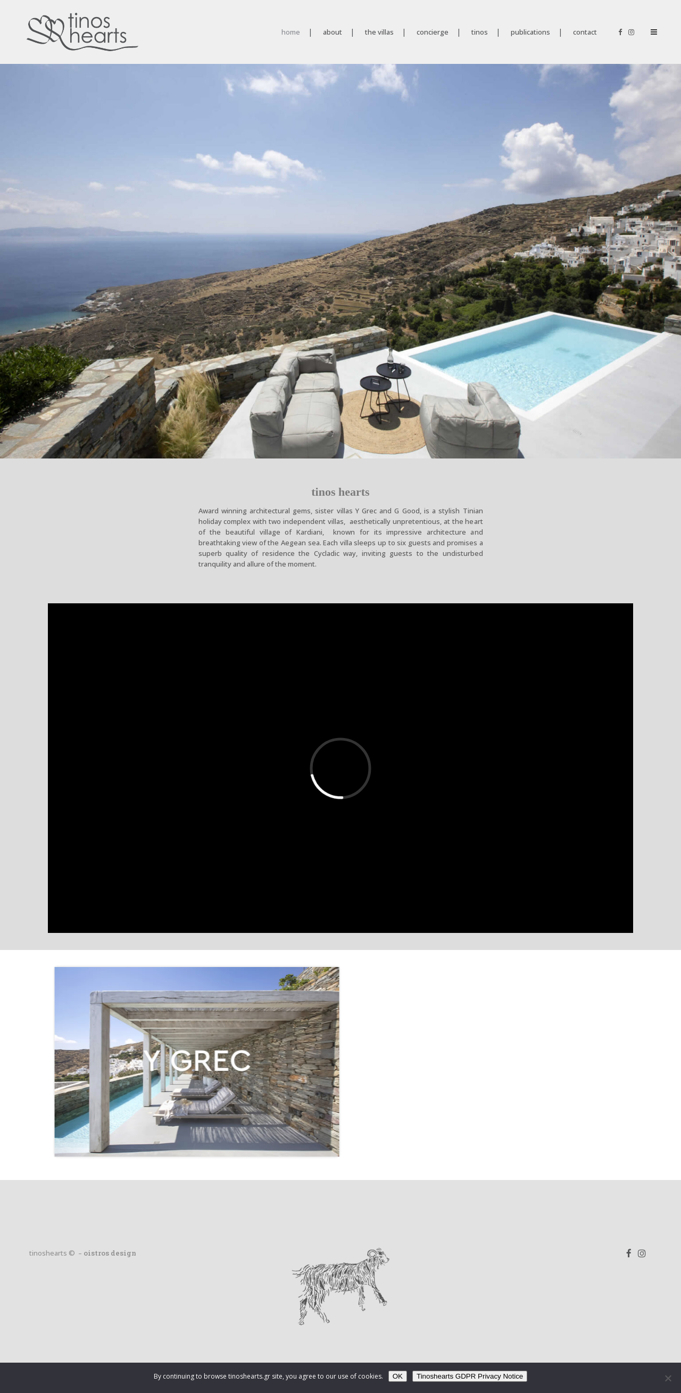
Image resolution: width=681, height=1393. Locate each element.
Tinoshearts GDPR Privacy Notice (470, 1376)
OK (398, 1376)
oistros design (110, 1253)
